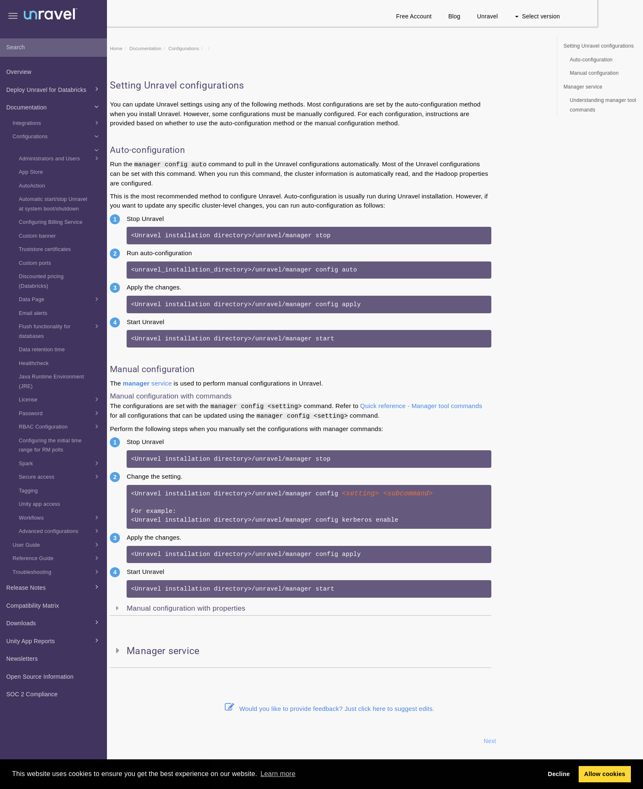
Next (535, 741)
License (60, 399)
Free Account (459, 16)
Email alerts (33, 313)
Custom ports (35, 263)
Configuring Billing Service (50, 222)
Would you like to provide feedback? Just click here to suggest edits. (375, 708)
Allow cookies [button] (604, 774)
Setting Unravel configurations (599, 46)
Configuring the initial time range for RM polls (50, 445)
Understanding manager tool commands (603, 105)
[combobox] (53, 47)
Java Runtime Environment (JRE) (51, 381)
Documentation (53, 106)
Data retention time (42, 350)
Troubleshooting (57, 571)
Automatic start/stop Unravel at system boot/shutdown (53, 204)
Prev (129, 741)
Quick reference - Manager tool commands (467, 405)
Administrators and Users (60, 158)
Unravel (533, 16)
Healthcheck (34, 363)
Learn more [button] (277, 773)
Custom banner (37, 236)
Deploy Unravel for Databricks (53, 89)
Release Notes (53, 586)
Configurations (57, 136)
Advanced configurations (60, 530)
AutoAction (32, 186)
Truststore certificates (45, 249)
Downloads (53, 622)
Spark (60, 463)
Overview (18, 71)
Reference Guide (57, 558)
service (192, 383)
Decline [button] (559, 774)
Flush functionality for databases (60, 330)
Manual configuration (594, 73)
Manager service (583, 87)
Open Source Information (40, 676)
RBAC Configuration (60, 426)
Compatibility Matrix (32, 605)
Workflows (60, 517)
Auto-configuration (591, 60)
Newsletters (22, 658)
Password (60, 413)
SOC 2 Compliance (32, 694)
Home (161, 48)
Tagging (28, 491)
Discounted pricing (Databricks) (41, 281)
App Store (31, 172)
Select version (583, 16)
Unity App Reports (53, 640)
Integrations (57, 122)
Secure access (60, 476)
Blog (500, 16)
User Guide (57, 544)
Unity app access (39, 504)
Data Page (60, 299)
